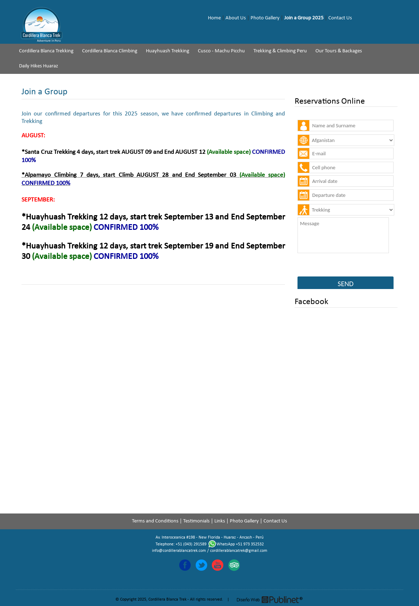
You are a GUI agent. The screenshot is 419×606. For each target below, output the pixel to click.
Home (214, 18)
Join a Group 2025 (304, 18)
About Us (235, 18)
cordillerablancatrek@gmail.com (238, 551)
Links (219, 521)
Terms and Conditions (155, 521)
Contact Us (340, 18)
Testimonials (196, 521)
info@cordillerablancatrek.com (179, 551)
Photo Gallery (265, 18)
